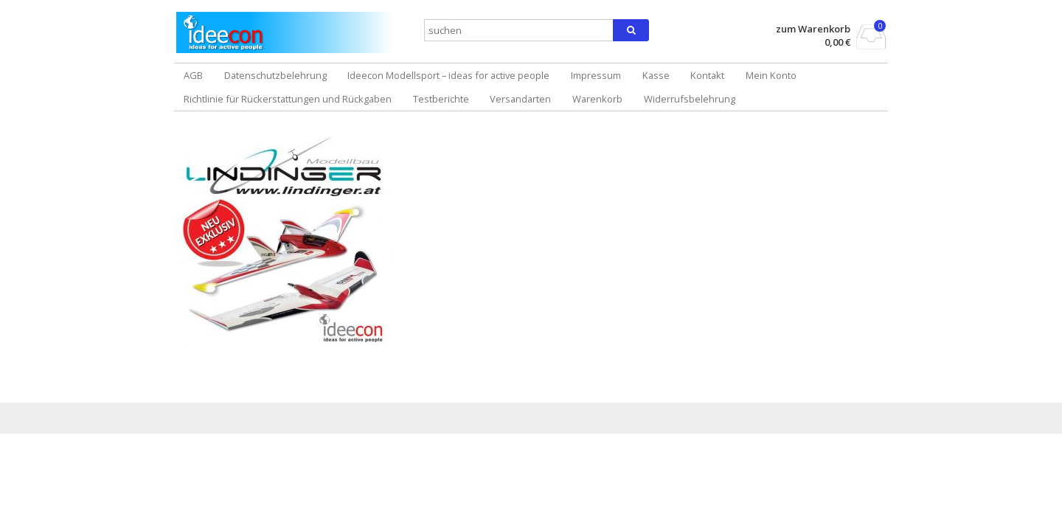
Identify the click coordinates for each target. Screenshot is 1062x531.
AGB (193, 75)
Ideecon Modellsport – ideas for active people (448, 75)
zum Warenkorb (813, 29)
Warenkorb (597, 98)
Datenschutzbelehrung (275, 75)
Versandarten (520, 98)
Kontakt (707, 75)
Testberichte (441, 98)
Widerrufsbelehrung (689, 98)
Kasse (656, 75)
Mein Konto (771, 75)
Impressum (596, 75)
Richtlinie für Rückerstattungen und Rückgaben (288, 98)
